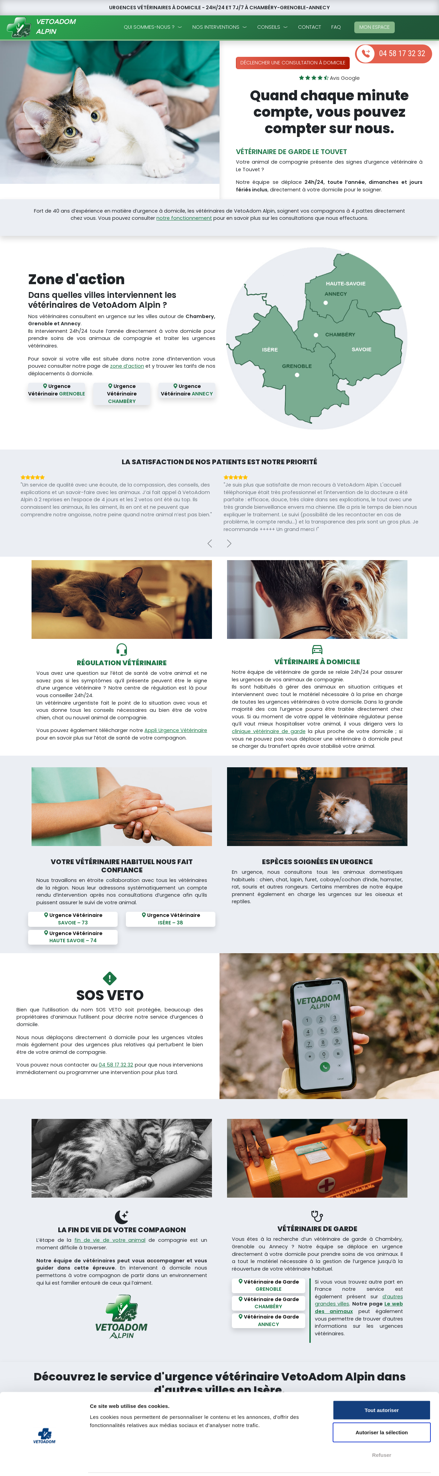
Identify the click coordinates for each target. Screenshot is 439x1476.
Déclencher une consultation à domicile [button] (292, 62)
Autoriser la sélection (382, 1409)
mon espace (374, 27)
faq (336, 27)
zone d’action (127, 366)
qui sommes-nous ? (149, 27)
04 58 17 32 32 (402, 53)
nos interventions (215, 27)
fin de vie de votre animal (109, 1239)
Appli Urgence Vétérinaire (175, 730)
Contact (309, 27)
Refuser (381, 1431)
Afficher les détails (378, 1462)
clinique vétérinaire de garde (269, 731)
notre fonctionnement (184, 218)
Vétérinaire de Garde (268, 1284)
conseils (268, 27)
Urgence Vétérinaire (56, 390)
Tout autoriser (382, 1386)
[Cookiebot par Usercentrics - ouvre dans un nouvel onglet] (44, 1463)
